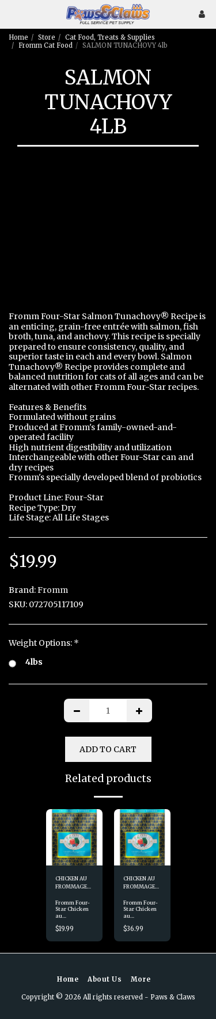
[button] (12, 13)
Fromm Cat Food (45, 45)
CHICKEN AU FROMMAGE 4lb (71, 882)
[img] (74, 837)
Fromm (52, 590)
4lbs (26, 662)
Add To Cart (108, 749)
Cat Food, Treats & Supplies (110, 37)
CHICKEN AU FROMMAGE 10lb (139, 882)
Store (46, 37)
